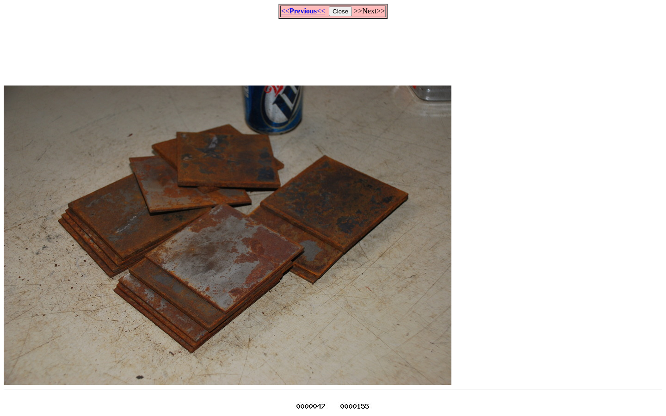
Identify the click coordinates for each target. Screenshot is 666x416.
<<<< (303, 11)
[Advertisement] (333, 48)
